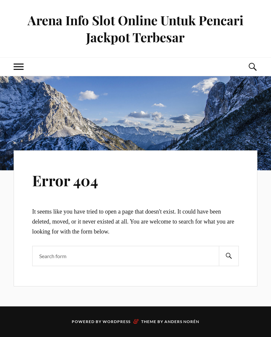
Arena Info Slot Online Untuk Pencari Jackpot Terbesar (135, 29)
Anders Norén (181, 321)
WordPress (117, 321)
